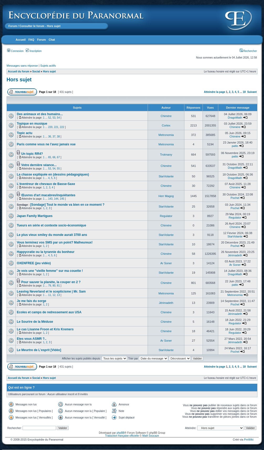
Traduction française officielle (122, 435)
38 (58, 136)
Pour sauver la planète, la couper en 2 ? (51, 282)
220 (50, 127)
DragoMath (235, 117)
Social (36, 71)
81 (58, 285)
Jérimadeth (235, 255)
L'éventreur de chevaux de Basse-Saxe (46, 184)
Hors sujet (49, 71)
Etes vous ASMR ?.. (31, 339)
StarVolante (166, 176)
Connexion (15, 51)
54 (58, 117)
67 (58, 157)
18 (244, 92)
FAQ (31, 39)
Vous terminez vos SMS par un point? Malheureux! (54, 242)
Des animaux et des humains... (40, 114)
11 (49, 295)
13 (58, 295)
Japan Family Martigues (35, 216)
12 (54, 295)
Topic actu (24, 133)
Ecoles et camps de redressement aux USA (49, 312)
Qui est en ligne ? (21, 387)
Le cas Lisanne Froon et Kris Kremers (45, 329)
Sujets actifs (48, 65)
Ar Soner (166, 263)
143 (50, 198)
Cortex (166, 125)
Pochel (235, 197)
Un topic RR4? (32, 154)
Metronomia (166, 134)
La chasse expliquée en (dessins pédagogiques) (53, 174)
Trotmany (166, 154)
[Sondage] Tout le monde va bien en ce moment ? (67, 205)
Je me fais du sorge (31, 301)
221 (56, 127)
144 (56, 198)
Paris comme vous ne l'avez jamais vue (46, 144)
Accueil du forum (18, 71)
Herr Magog (166, 196)
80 (54, 285)
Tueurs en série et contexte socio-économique (51, 225)
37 (54, 136)
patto (235, 145)
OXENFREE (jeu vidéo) (34, 263)
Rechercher (248, 51)
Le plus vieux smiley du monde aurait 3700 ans (52, 235)
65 (49, 157)
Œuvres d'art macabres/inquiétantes (48, 195)
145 (62, 198)
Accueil (20, 39)
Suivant (252, 92)
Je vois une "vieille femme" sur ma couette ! (50, 271)
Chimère (166, 116)
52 (49, 117)
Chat (52, 39)
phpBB (121, 432)
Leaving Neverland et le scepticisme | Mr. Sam (51, 291)
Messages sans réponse (22, 65)
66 (54, 157)
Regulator (166, 216)
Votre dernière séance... (39, 165)
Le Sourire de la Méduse (35, 322)
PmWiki (248, 439)
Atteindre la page (214, 92)
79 (49, 285)
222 (62, 127)
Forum (12, 26)
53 (54, 117)
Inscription (34, 51)
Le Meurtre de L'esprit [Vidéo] (39, 350)
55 (58, 168)
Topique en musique (32, 123)
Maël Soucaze (150, 435)
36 (49, 136)
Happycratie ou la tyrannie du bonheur (45, 252)
